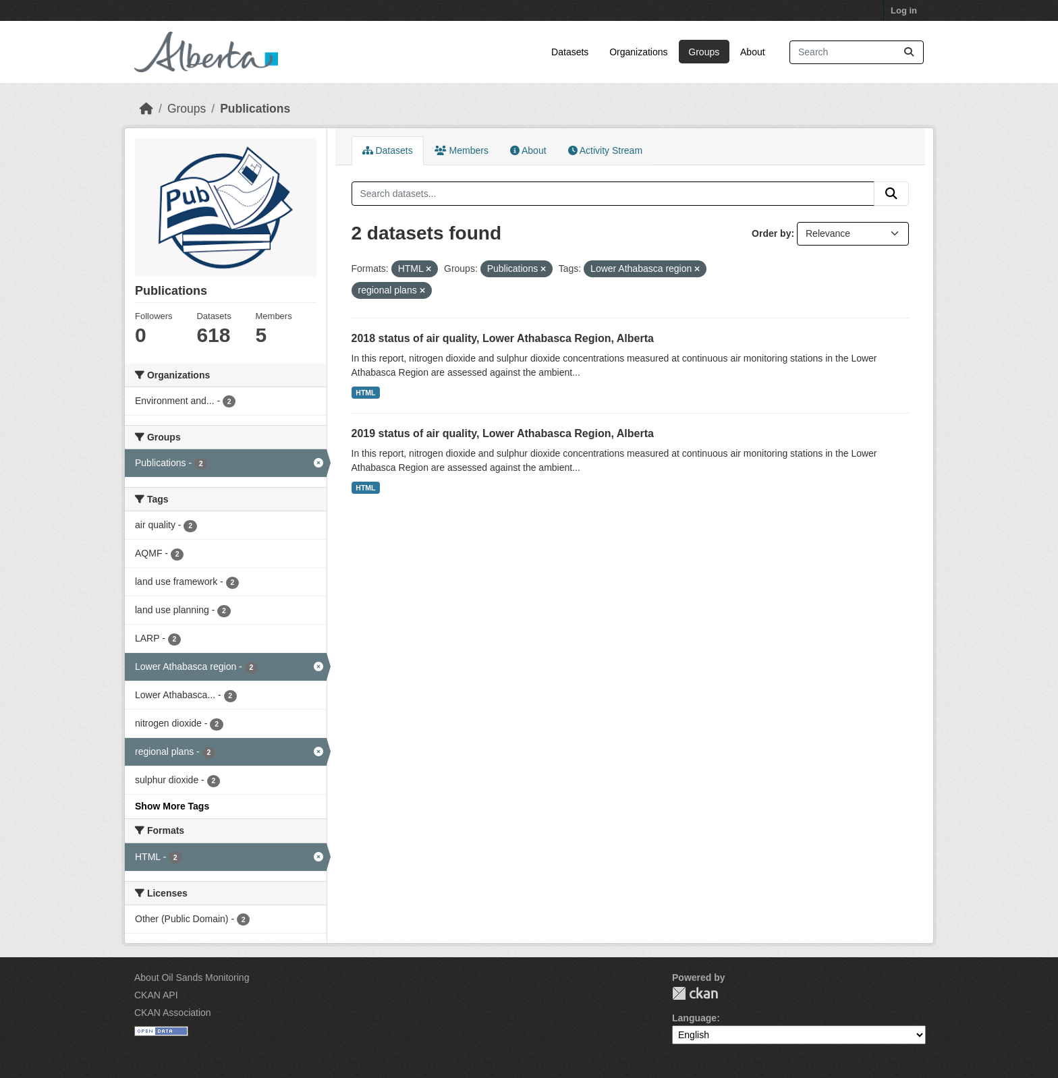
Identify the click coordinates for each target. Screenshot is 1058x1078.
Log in (904, 10)
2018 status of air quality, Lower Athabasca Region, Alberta (503, 338)
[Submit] (908, 52)
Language (694, 1018)
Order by (771, 233)
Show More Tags (172, 806)
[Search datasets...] (856, 52)
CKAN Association (172, 1012)
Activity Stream (605, 150)
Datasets (569, 52)
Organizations (638, 52)
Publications (255, 108)
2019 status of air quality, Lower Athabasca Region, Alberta (503, 433)
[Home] (146, 108)
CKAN (695, 993)
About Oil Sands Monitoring (191, 977)
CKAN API (156, 995)
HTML (365, 393)
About (752, 52)
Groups (703, 52)
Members (462, 150)
